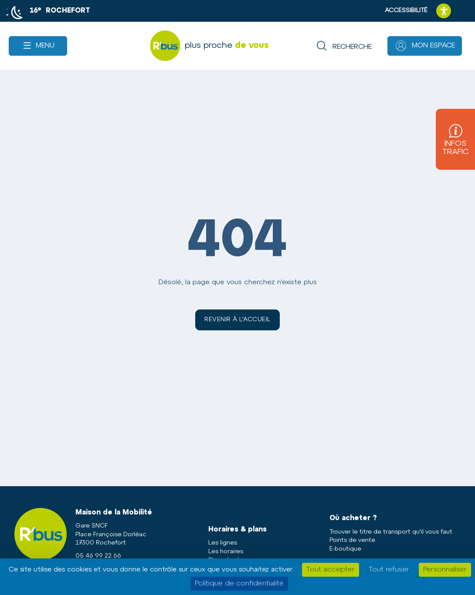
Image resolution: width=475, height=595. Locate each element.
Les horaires (225, 551)
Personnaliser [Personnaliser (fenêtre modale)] (445, 569)
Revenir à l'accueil (237, 319)
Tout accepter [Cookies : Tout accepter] (330, 569)
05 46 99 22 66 (98, 556)
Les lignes (222, 543)
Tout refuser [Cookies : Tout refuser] (389, 569)
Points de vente (352, 540)
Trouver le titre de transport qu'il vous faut (390, 532)
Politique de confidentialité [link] (239, 583)
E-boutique (345, 549)
